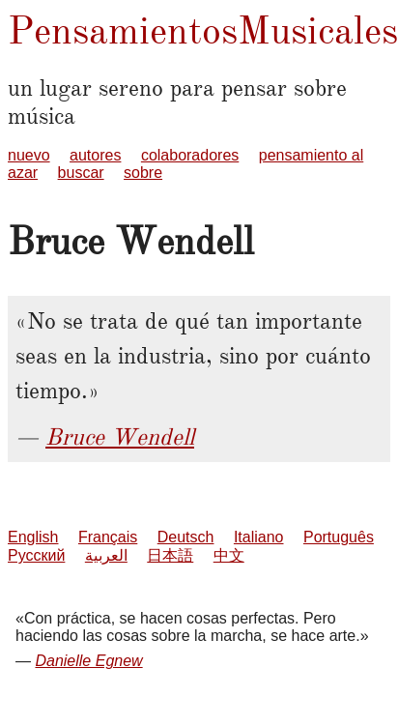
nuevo (29, 155)
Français (107, 537)
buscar (81, 172)
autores (95, 155)
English (33, 537)
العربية (106, 555)
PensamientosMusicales (203, 30)
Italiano (259, 537)
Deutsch (185, 537)
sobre (143, 172)
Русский (36, 555)
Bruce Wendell (119, 436)
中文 (228, 555)
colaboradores (190, 155)
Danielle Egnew (88, 661)
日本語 (170, 555)
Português (338, 537)
